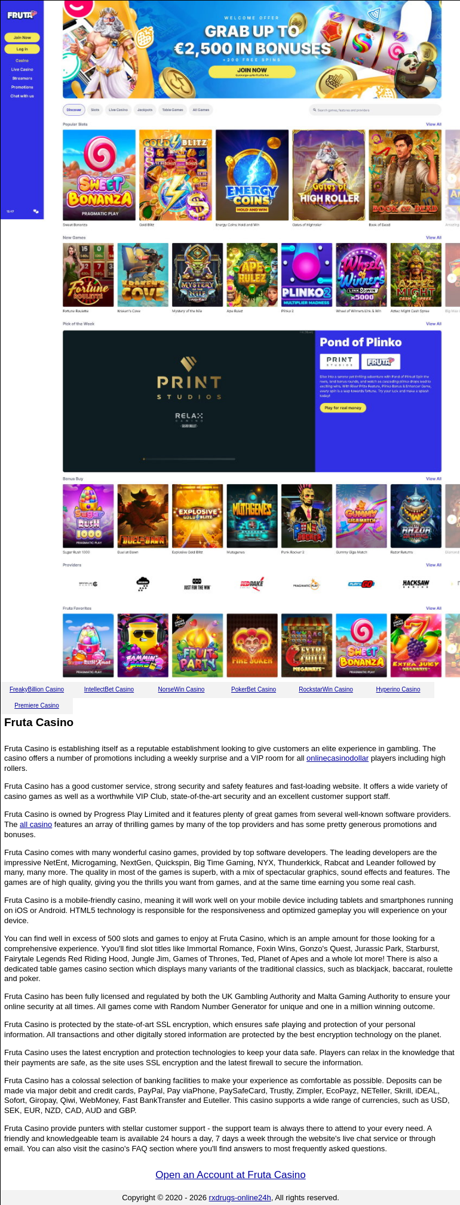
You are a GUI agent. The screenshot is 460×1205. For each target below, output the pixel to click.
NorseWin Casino (181, 689)
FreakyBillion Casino (37, 689)
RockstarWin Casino (326, 689)
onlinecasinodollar (337, 758)
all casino (36, 824)
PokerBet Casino (253, 689)
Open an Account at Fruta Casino (230, 1175)
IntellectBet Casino (109, 689)
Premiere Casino (36, 705)
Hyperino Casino (398, 689)
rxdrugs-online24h (240, 1197)
